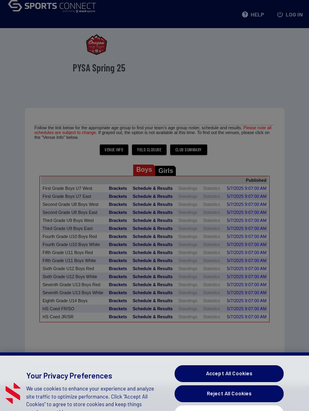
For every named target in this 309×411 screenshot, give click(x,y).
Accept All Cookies (229, 387)
